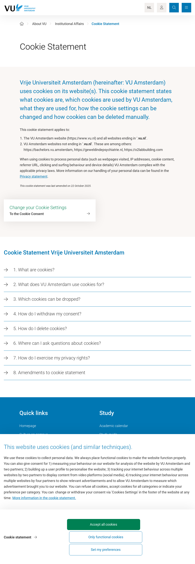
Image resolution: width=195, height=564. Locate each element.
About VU (39, 24)
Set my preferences (169, 550)
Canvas (105, 452)
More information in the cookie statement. (44, 519)
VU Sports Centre (32, 443)
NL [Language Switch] (149, 8)
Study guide (108, 434)
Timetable (106, 443)
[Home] (22, 24)
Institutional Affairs (69, 24)
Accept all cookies (85, 550)
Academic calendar (113, 426)
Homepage (27, 426)
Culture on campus (33, 434)
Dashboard (27, 452)
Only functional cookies (127, 548)
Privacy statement (33, 176)
